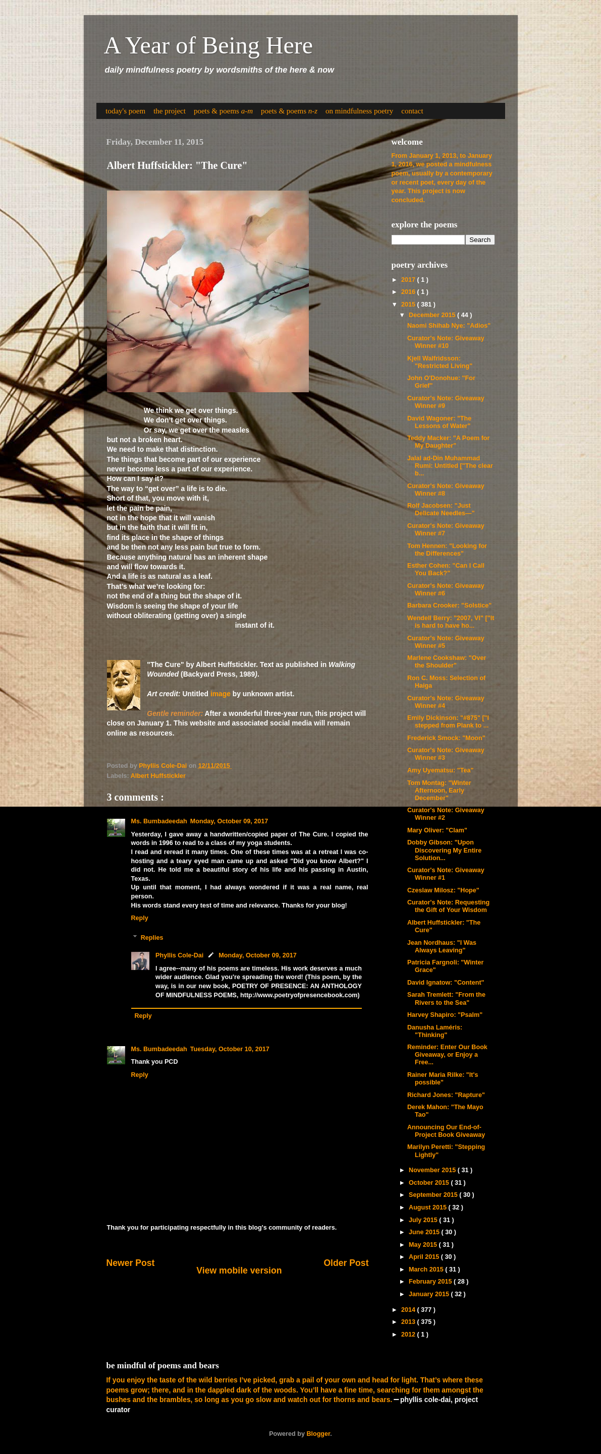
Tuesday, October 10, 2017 (229, 1049)
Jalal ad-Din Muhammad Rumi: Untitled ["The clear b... (450, 466)
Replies (152, 937)
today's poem (125, 111)
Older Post (345, 1263)
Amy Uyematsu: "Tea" (440, 770)
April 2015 (425, 1256)
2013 (409, 1321)
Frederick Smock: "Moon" (446, 738)
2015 (409, 304)
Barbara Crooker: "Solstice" (449, 605)
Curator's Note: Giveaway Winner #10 (445, 342)
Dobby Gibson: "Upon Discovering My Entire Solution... (444, 850)
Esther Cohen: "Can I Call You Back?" (445, 569)
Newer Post (130, 1263)
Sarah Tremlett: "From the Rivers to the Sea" (446, 998)
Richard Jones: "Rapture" (446, 1095)
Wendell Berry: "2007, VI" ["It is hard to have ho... (450, 622)
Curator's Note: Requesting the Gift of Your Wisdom (448, 906)
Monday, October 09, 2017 (229, 821)
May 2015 (424, 1244)
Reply (139, 918)
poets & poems (223, 111)
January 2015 (430, 1294)
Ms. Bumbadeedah (159, 821)
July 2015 (424, 1220)
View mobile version (239, 1270)
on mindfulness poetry (359, 111)
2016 (409, 291)
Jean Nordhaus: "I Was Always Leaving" (441, 946)
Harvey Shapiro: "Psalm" (444, 1014)
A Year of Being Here (208, 45)
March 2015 (427, 1269)
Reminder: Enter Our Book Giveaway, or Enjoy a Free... (447, 1055)
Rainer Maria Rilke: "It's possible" (442, 1078)
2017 (409, 279)
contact (412, 111)
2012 (409, 1334)
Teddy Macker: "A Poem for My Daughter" (448, 442)
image (220, 694)
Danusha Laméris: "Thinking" (434, 1031)
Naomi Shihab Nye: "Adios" (448, 325)
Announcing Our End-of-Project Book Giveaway (446, 1131)
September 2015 (434, 1194)
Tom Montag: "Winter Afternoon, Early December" (439, 790)
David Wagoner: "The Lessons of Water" (439, 422)
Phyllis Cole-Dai (179, 955)
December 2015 (433, 315)
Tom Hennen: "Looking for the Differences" (447, 549)
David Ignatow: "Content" (445, 982)
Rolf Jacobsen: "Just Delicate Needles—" (441, 509)
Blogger (318, 1433)
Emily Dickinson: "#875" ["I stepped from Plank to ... (448, 721)
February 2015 (431, 1281)
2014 (409, 1309)
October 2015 (430, 1182)
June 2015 (425, 1232)
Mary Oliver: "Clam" (437, 830)
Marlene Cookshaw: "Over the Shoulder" (446, 661)
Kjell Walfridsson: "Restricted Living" (439, 362)
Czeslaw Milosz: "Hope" (443, 890)
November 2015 (433, 1170)
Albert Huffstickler (158, 775)
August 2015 (428, 1207)
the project (169, 111)
